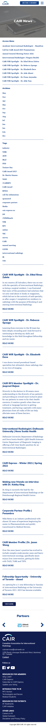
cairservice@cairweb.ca (13, 649)
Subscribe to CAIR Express (13, 682)
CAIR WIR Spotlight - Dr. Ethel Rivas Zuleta (22, 276)
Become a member (29, 3)
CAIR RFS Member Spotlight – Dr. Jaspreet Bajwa (20, 384)
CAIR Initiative (8, 706)
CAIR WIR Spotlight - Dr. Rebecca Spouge (20, 321)
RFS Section (7, 692)
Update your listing (9, 685)
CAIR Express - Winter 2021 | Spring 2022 (22, 464)
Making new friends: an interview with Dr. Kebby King (20, 483)
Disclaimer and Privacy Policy (13, 719)
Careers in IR (7, 713)
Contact (5, 657)
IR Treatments (8, 704)
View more (9, 604)
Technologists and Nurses (12, 694)
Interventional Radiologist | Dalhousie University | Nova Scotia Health (23, 430)
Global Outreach (8, 716)
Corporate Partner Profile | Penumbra (17, 512)
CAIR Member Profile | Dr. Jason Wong (19, 543)
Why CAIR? (7, 677)
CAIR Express (7, 679)
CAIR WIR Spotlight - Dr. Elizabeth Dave (21, 356)
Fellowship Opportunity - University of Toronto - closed (21, 578)
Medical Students (9, 697)
